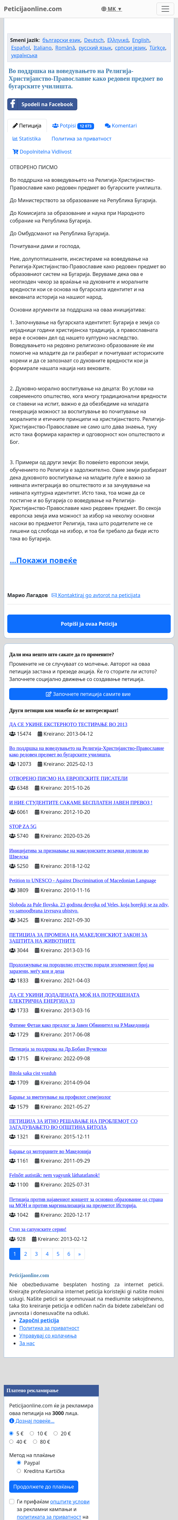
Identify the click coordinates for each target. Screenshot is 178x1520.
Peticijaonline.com (33, 8)
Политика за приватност (81, 138)
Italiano (43, 47)
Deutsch (94, 40)
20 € (66, 1433)
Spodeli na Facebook (40, 104)
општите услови (70, 1501)
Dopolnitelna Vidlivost (42, 151)
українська (24, 55)
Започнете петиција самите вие (88, 694)
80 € (45, 1441)
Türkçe (157, 47)
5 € (19, 1433)
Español (20, 47)
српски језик (130, 47)
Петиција (27, 125)
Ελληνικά (118, 40)
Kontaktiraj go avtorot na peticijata (96, 595)
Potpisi (73, 125)
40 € (21, 1441)
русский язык (95, 47)
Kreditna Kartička (44, 1471)
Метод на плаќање (32, 1455)
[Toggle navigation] (165, 9)
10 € (42, 1433)
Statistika (27, 138)
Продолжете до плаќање (43, 1486)
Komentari (121, 125)
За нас (27, 1343)
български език (61, 40)
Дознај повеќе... (31, 1420)
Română (65, 47)
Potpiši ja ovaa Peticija (89, 623)
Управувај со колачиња (48, 1335)
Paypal (32, 1462)
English (140, 40)
